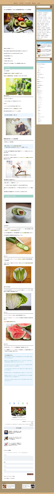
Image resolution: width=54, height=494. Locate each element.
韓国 (39, 70)
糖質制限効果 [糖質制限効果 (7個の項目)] (38, 35)
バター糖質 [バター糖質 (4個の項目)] (49, 18)
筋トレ (39, 89)
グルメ (39, 66)
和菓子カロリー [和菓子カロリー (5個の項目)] (47, 23)
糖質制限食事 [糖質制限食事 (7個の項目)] (47, 35)
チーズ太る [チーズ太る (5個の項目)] (49, 17)
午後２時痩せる (40, 85)
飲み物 (39, 121)
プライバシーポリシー (25, 491)
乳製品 (39, 107)
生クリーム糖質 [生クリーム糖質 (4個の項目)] (39, 32)
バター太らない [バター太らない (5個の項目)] (45, 18)
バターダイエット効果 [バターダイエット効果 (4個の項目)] (39, 18)
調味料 (39, 113)
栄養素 (39, 110)
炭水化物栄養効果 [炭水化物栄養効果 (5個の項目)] (39, 29)
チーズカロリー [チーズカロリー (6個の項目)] (39, 15)
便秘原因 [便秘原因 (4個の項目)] (38, 23)
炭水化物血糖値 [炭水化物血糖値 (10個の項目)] (49, 29)
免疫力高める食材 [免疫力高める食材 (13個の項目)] (42, 23)
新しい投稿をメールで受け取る (10, 473)
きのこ (39, 96)
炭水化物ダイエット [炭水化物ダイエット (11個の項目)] (39, 26)
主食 (39, 105)
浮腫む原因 (31, 425)
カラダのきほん (21, 3)
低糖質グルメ (40, 81)
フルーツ (40, 104)
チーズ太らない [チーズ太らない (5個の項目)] (45, 17)
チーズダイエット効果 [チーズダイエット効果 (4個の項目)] (39, 17)
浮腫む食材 (31, 426)
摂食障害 (39, 87)
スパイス (40, 99)
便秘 (39, 76)
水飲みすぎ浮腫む (25, 425)
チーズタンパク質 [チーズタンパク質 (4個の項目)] (44, 15)
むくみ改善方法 (7, 425)
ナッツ (39, 102)
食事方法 (40, 120)
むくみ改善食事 (13, 425)
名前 (5, 457)
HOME (27, 489)
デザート (40, 101)
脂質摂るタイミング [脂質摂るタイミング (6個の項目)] (39, 38)
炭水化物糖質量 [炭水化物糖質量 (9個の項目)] (44, 29)
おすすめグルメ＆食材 (41, 64)
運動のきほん (34, 3)
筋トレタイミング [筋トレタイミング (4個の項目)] (44, 32)
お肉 (39, 94)
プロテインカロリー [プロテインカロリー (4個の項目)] (39, 20)
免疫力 (39, 83)
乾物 (38, 79)
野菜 (32, 422)
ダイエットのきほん (28, 3)
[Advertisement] (18, 41)
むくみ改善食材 (19, 425)
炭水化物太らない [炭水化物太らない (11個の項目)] (45, 26)
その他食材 (40, 97)
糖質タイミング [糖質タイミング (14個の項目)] (49, 32)
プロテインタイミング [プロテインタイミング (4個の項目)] (45, 20)
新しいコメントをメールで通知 (10, 471)
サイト (5, 465)
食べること (27, 1)
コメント (5, 450)
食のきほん (39, 92)
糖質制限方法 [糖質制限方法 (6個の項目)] (42, 35)
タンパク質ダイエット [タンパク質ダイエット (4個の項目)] (45, 12)
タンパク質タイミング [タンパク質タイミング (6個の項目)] (39, 12)
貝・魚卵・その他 (41, 116)
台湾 (39, 69)
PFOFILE (38, 3)
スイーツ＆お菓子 (41, 67)
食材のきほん (16, 3)
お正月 (39, 72)
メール (5, 461)
